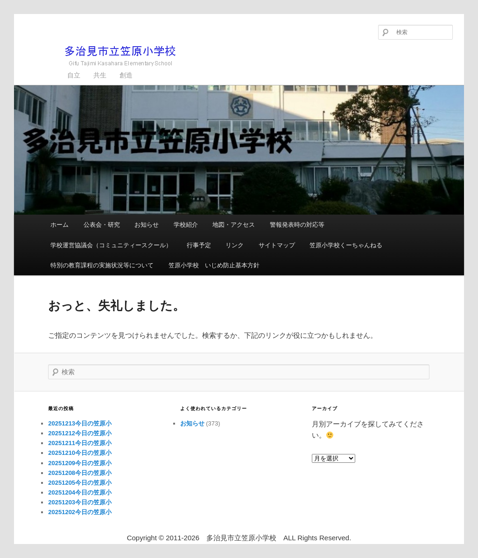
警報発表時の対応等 (297, 224)
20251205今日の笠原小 (80, 482)
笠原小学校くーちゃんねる (345, 245)
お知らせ (146, 224)
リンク (234, 245)
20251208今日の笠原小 (80, 472)
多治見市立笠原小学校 (105, 56)
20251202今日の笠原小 (80, 512)
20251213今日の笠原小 (80, 423)
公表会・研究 (102, 224)
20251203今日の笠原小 (80, 502)
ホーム (59, 224)
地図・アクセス (233, 224)
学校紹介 (186, 224)
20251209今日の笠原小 (80, 463)
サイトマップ (277, 245)
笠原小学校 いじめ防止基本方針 (214, 265)
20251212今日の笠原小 (80, 433)
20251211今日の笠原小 (80, 442)
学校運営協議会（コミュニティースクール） (111, 245)
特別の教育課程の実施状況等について (102, 265)
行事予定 (199, 245)
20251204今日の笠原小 (80, 492)
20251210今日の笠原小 (80, 452)
